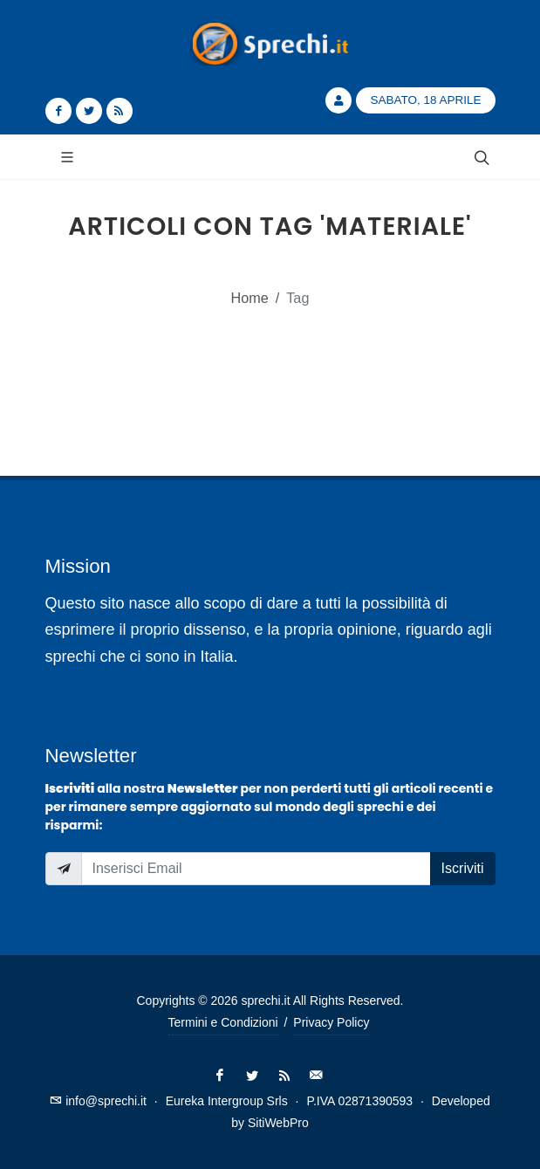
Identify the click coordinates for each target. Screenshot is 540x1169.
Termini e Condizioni (223, 1022)
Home (250, 298)
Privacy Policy (331, 1022)
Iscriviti (462, 868)
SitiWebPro (278, 1123)
